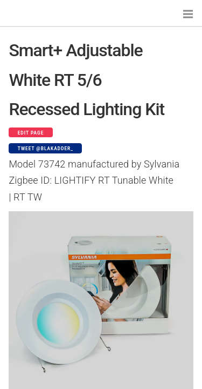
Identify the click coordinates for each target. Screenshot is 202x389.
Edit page (31, 133)
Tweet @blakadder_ (45, 148)
